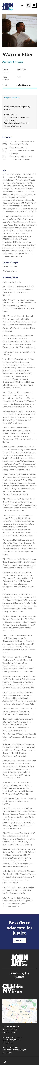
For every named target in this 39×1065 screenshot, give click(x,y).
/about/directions (19, 1011)
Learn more (19, 941)
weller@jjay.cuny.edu (24, 85)
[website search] (28, 5)
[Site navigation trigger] (34, 5)
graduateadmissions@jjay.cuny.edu (14, 1050)
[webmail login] (22, 5)
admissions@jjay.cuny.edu (11, 1040)
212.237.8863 (7, 1053)
